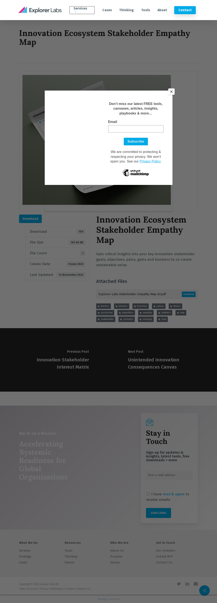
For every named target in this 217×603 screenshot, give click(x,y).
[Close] (171, 91)
